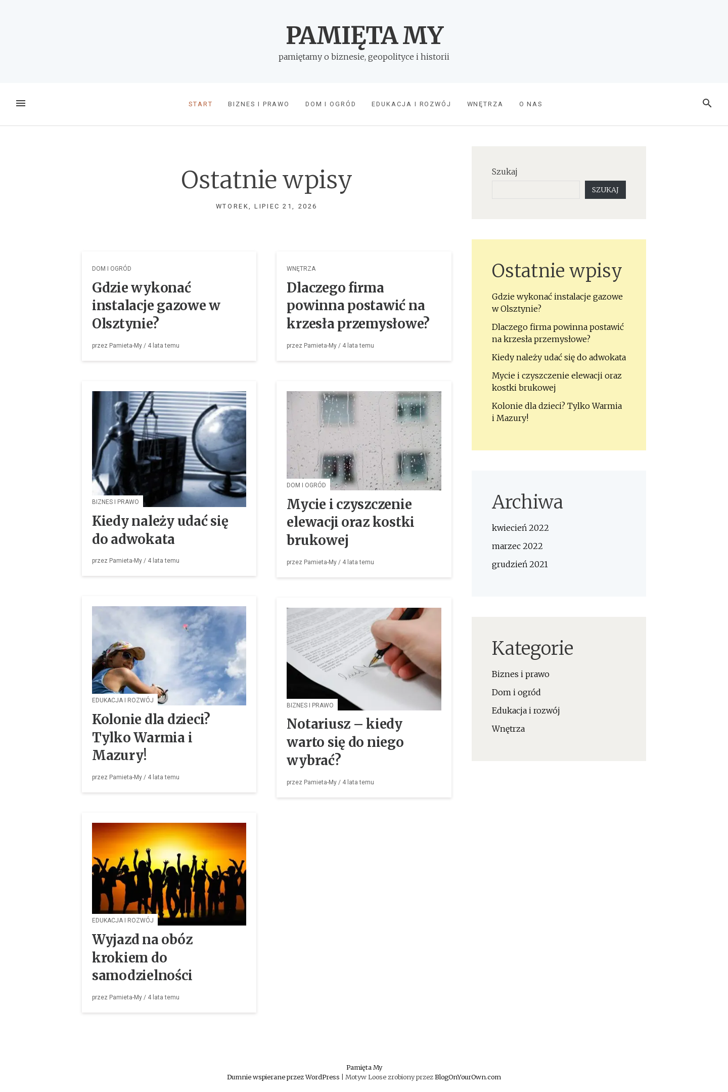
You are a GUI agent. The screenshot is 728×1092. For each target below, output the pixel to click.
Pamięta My (364, 35)
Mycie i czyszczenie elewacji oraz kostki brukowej (351, 522)
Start (201, 104)
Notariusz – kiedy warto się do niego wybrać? (345, 742)
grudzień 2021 (520, 564)
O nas (531, 104)
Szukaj (505, 171)
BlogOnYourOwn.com (468, 1077)
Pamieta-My (125, 345)
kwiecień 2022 (520, 528)
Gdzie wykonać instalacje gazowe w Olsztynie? (156, 306)
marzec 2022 (517, 546)
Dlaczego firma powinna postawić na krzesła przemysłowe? (358, 306)
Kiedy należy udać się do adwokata (559, 357)
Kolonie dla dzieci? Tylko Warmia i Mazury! (151, 737)
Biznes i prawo (259, 104)
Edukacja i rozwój (411, 104)
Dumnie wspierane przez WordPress (284, 1077)
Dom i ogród (330, 104)
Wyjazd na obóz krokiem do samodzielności (142, 958)
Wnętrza (485, 104)
